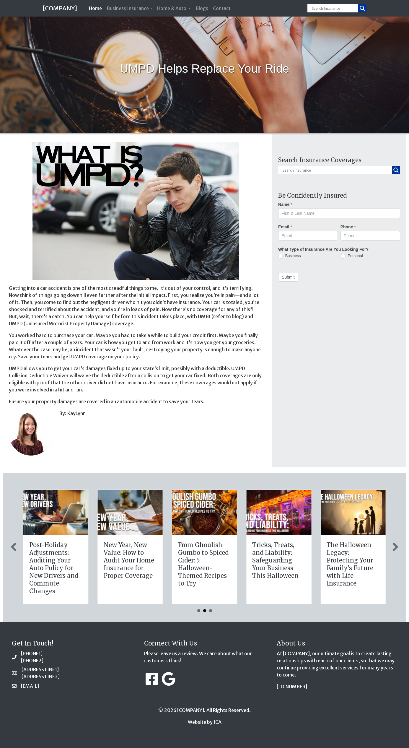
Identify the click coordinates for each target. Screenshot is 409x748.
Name (285, 204)
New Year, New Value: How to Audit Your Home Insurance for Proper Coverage (277, 560)
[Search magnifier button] (362, 8)
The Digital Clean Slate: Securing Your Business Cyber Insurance (55, 556)
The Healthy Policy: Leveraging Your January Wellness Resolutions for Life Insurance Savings (129, 568)
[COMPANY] (60, 8)
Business (289, 255)
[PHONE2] (32, 661)
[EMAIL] (30, 686)
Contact (222, 8)
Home (96, 7)
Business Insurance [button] (128, 8)
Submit (288, 277)
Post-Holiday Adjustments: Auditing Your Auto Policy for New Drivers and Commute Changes (202, 568)
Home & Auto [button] (172, 8)
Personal (352, 255)
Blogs (201, 8)
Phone (348, 227)
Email (285, 227)
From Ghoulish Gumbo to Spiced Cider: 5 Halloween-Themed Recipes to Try (352, 564)
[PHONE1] (32, 653)
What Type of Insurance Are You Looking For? (323, 249)
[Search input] (334, 8)
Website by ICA (204, 722)
